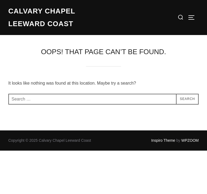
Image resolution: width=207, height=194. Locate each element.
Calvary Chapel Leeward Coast (41, 17)
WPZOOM (190, 140)
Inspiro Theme (163, 140)
